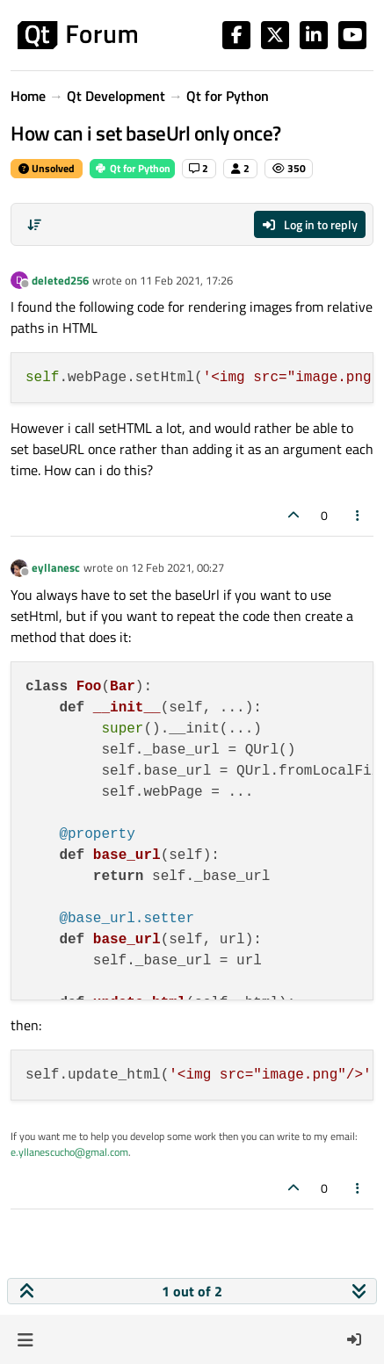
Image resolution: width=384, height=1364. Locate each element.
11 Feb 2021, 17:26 (186, 280)
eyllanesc (56, 567)
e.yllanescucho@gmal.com (69, 1152)
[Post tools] (358, 515)
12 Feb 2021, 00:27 (177, 567)
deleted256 (60, 280)
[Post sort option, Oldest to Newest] (34, 224)
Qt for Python (132, 168)
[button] (25, 1339)
